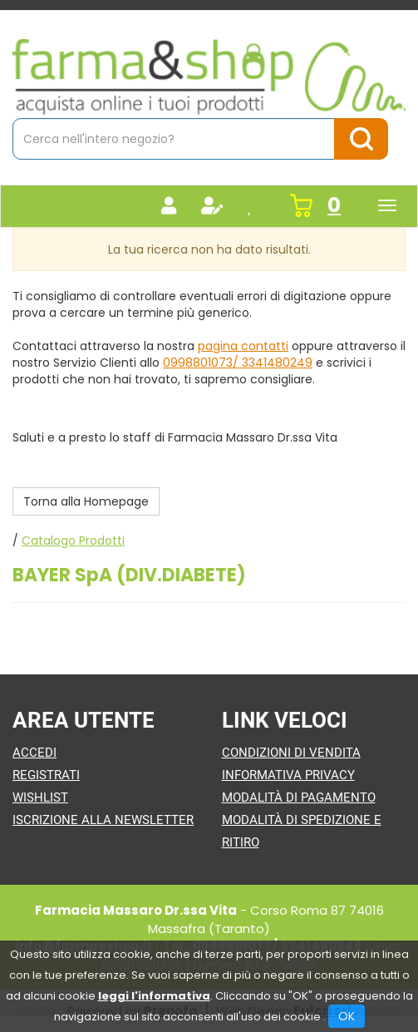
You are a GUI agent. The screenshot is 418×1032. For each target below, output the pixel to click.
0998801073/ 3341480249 (237, 362)
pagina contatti (243, 346)
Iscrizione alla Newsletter (103, 819)
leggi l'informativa (154, 996)
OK (346, 1016)
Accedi (34, 752)
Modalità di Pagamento (299, 797)
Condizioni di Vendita (291, 752)
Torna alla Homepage (86, 501)
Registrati (46, 775)
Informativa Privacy (288, 775)
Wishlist (40, 797)
